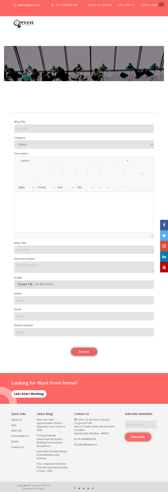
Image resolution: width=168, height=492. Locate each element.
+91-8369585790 (65, 5)
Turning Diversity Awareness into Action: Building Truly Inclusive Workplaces (50, 440)
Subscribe (138, 437)
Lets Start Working (29, 394)
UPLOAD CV (126, 5)
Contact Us (17, 447)
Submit (84, 352)
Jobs (13, 425)
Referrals (16, 430)
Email (17, 309)
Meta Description (24, 258)
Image (18, 277)
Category (19, 137)
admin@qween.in (26, 5)
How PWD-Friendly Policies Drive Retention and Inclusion (52, 455)
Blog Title (19, 121)
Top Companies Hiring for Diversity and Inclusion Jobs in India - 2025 (52, 467)
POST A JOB (149, 5)
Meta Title (20, 243)
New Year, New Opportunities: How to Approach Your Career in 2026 (51, 425)
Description (21, 153)
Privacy (40, 488)
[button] (23, 160)
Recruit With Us (20, 436)
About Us (16, 419)
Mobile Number (23, 325)
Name (18, 293)
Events (15, 441)
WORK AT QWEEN (100, 5)
